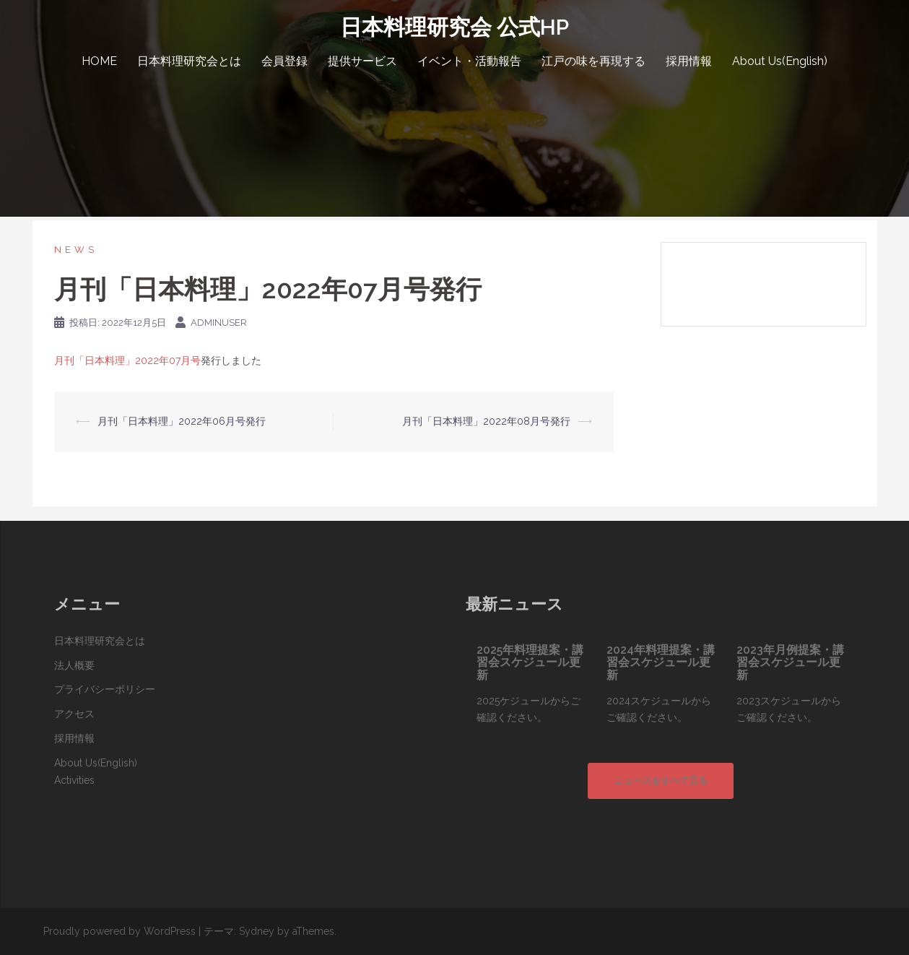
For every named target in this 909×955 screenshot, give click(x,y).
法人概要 (74, 665)
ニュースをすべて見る (661, 780)
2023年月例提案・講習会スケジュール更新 (790, 662)
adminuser (219, 322)
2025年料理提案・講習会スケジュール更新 (530, 662)
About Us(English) (779, 61)
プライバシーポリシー (104, 689)
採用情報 (689, 61)
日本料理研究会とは (189, 61)
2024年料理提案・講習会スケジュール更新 (660, 662)
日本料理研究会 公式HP (454, 27)
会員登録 (284, 61)
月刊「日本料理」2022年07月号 (127, 360)
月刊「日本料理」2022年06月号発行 (181, 421)
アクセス (74, 714)
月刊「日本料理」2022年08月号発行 (486, 421)
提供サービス (362, 61)
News (75, 249)
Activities (74, 780)
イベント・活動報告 (469, 61)
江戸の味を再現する (593, 61)
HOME (99, 61)
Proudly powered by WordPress (119, 931)
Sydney (256, 931)
